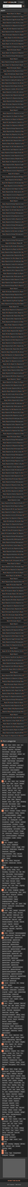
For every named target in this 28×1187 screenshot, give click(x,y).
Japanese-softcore (10, 270)
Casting (10, 817)
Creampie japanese (20, 264)
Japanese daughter (19, 164)
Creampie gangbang (7, 829)
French (14, 876)
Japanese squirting (18, 95)
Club (14, 817)
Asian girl (17, 394)
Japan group (21, 312)
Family (8, 333)
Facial (7, 881)
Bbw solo (10, 790)
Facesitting (5, 872)
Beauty (9, 587)
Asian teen (20, 772)
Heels (3, 915)
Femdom (16, 867)
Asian (8, 309)
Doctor (9, 844)
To (12, 560)
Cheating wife (14, 819)
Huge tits (10, 924)
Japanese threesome (18, 967)
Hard (14, 917)
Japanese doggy (10, 19)
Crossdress (15, 824)
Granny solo (11, 906)
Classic (14, 826)
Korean (6, 983)
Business (23, 795)
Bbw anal (20, 788)
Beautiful (4, 801)
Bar (16, 808)
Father (18, 883)
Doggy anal (21, 849)
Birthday (4, 792)
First (8, 878)
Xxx (14, 258)
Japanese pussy (21, 509)
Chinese (6, 810)
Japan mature (17, 315)
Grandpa (22, 890)
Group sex (13, 894)
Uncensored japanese (17, 660)
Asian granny (20, 761)
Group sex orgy (13, 892)
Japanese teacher (6, 960)
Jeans (13, 960)
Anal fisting (5, 767)
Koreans (19, 527)
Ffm (24, 872)
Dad (6, 842)
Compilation (11, 813)
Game (20, 903)
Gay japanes (20, 246)
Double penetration (7, 853)
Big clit (19, 792)
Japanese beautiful (18, 503)
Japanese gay (18, 143)
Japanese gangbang (10, 80)
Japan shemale (18, 86)
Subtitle (21, 185)
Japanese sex (17, 548)
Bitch (12, 808)
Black (13, 799)
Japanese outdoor (10, 107)
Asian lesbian (12, 747)
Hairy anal (4, 917)
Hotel (15, 912)
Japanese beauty (9, 503)
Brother (19, 797)
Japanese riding (11, 71)
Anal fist (14, 758)
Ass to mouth (5, 770)
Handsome (5, 928)
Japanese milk (9, 376)
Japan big (22, 64)
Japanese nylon (9, 140)
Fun (9, 885)
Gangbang (15, 890)
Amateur (19, 747)
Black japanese (18, 539)
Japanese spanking (18, 373)
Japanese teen (10, 116)
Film (3, 881)
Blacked (17, 785)
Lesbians (22, 987)
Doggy (18, 847)
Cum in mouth (20, 826)
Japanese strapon (10, 608)
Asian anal (12, 327)
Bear (12, 783)
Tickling (12, 651)
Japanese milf (17, 176)
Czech (20, 819)
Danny (8, 858)
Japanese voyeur (18, 409)
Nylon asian (23, 297)
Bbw (9, 781)
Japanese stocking (10, 216)
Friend (17, 881)
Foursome (8, 876)
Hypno (10, 324)
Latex (11, 987)
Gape (13, 903)
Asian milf (8, 660)
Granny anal (5, 892)
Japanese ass (18, 222)
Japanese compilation (11, 89)
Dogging (20, 856)
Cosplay (9, 122)
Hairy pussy (20, 917)
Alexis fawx (12, 767)
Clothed (19, 838)
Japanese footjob (16, 28)
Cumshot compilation (11, 835)
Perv (15, 346)
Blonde (4, 799)
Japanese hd (15, 52)
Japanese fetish (16, 104)
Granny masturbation (7, 899)
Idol (18, 303)
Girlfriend (9, 908)
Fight (3, 876)
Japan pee (20, 545)
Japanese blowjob (19, 708)
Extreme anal (12, 863)
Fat (7, 182)
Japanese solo (17, 705)
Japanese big (22, 207)
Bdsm (13, 781)
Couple (21, 824)
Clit (3, 833)
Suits (23, 249)
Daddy (3, 844)
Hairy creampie (20, 22)
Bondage (22, 781)
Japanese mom (6, 77)
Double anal (5, 849)
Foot (11, 867)
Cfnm (23, 817)
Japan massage (22, 285)
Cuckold (4, 813)
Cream (16, 831)
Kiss (18, 983)
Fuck (13, 885)
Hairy (10, 910)
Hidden (10, 912)
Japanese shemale (9, 86)
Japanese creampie (11, 22)
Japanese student (11, 101)
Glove (24, 892)
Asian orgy (17, 300)
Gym (3, 894)
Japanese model (12, 167)
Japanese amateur (16, 485)
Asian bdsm (17, 427)
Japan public (18, 617)
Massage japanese (20, 40)
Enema (6, 860)
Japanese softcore (20, 270)
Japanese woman (18, 228)
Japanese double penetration (9, 971)
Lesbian (6, 987)
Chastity (14, 146)
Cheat (18, 817)
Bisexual (4, 795)
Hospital (4, 924)
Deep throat (5, 851)
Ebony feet (5, 863)
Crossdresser (5, 822)
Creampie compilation (10, 815)
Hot (21, 915)
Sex (7, 312)
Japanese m (18, 131)
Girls (15, 37)
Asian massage (11, 761)
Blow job (16, 666)
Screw (17, 167)
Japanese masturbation (12, 554)
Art (24, 754)
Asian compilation (15, 770)
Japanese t (14, 379)
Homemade (22, 910)
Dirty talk (19, 853)
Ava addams (19, 767)
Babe (18, 804)
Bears (9, 801)
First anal (12, 881)
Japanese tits (9, 16)
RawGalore (10, 2)
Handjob (15, 910)
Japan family (21, 333)
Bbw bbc (13, 806)
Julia (21, 953)
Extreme (19, 863)
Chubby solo (5, 840)
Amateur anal (16, 231)
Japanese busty (17, 98)
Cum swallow (17, 829)
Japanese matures (18, 140)
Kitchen (10, 985)
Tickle (7, 651)
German (10, 897)
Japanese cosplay (16, 122)
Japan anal (15, 119)
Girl (16, 903)
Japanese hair (16, 16)
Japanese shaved (19, 71)
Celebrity (22, 813)
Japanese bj (22, 336)
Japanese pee (9, 98)
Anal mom (4, 774)
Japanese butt (15, 524)
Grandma (20, 894)
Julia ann (23, 949)
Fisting (8, 869)
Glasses (15, 901)
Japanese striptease (10, 158)
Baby (18, 801)
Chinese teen (8, 833)
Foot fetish (11, 872)
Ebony (11, 860)
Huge (20, 919)
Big (13, 708)
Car (8, 819)
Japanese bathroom (17, 388)
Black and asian (6, 806)
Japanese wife (9, 176)
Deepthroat (15, 844)
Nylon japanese (18, 191)
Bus (17, 781)
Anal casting (5, 754)
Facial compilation (20, 89)
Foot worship (9, 874)
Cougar (15, 509)
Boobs (19, 806)
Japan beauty (9, 83)
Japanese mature (18, 77)
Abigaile (4, 761)
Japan (8, 13)
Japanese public (9, 385)
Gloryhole (4, 897)
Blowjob (9, 788)
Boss (15, 790)
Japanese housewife (21, 602)
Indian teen (17, 935)
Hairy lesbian (5, 926)
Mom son (15, 669)
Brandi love (10, 795)
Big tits (17, 285)
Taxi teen (7, 569)
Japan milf (21, 137)
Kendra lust (12, 983)
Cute (3, 835)
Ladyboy (16, 987)
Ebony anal (16, 860)
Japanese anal (18, 31)
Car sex (4, 819)
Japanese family (14, 333)
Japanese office (6, 958)
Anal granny (12, 774)
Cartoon (24, 810)
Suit (20, 249)
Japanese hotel (16, 445)
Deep (3, 856)
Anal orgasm (5, 765)
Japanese (4, 143)
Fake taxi (4, 885)
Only (16, 179)
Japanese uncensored (20, 155)
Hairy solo (14, 919)
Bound (14, 792)
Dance (16, 842)
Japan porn (23, 291)
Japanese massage (10, 40)
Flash (17, 885)
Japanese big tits (20, 101)
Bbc (5, 781)
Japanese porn (16, 34)
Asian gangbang (6, 758)
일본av (13, 687)
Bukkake (22, 783)
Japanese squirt (9, 95)
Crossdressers (20, 92)
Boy (19, 790)
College (23, 829)
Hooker (12, 926)
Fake (3, 874)
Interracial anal (9, 935)
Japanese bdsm (15, 330)
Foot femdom (5, 883)
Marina (10, 400)
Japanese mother (10, 164)
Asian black (17, 749)
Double (13, 847)
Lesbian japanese (22, 352)
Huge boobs (19, 928)
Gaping (16, 899)
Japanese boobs (9, 261)
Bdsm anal (4, 804)
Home (10, 917)
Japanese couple (18, 149)
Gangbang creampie (20, 80)
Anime (9, 364)
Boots (3, 788)
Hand (3, 931)
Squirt (13, 143)
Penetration (18, 327)
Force (18, 869)
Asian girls (21, 684)
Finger (3, 887)
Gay (5, 890)
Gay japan (22, 560)
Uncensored (15, 43)
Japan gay (18, 197)
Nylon (15, 599)
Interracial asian (16, 497)
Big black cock (5, 808)
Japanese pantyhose (11, 219)
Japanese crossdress (12, 92)
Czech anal (10, 831)
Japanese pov (18, 475)
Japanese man (18, 608)
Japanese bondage (15, 978)
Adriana (20, 754)
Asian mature (13, 754)
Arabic (3, 779)
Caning (17, 813)
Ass (22, 745)
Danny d (9, 856)
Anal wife (9, 763)
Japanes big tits (15, 64)
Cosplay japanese (18, 457)
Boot (7, 783)
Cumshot (23, 822)
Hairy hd (22, 921)
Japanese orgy (10, 300)
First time (13, 883)
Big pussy (18, 799)
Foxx (9, 336)
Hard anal (4, 912)
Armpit (7, 545)
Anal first (4, 749)
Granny (9, 890)
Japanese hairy (16, 83)
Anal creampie (5, 751)
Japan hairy (9, 134)
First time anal (13, 887)
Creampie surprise (21, 593)
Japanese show (20, 494)
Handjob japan (12, 74)
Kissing (22, 983)
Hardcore (16, 924)
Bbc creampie (12, 804)
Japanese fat (12, 182)
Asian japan (18, 19)
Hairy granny (9, 931)
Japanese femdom (10, 31)
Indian (6, 933)
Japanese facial (15, 336)
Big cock (4, 797)
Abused (19, 751)
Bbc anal (17, 795)
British (9, 797)
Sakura (23, 448)
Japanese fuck (13, 309)
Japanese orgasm (20, 107)
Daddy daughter (6, 847)
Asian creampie (18, 451)
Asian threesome (11, 776)
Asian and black (13, 756)
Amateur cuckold (6, 772)
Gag (25, 903)
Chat (13, 173)
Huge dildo (11, 928)
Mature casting (18, 463)
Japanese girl (20, 170)
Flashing (23, 878)
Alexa (3, 776)
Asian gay (13, 751)
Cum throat (21, 835)
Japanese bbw (18, 255)
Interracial (11, 933)
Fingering (22, 885)
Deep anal (12, 851)
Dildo (23, 847)
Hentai (6, 910)
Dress (3, 858)
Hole (20, 926)
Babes (23, 806)
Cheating (4, 817)
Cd (3, 815)
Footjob (9, 28)
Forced (4, 869)
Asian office (16, 763)
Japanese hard (22, 666)
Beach (3, 785)
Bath (14, 801)
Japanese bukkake (16, 370)
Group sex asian (10, 548)
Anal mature (13, 765)
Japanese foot (8, 25)
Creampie (12, 810)
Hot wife (16, 921)
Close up (9, 137)
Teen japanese (14, 530)
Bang (8, 799)
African (8, 779)
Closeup (15, 303)
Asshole (14, 772)
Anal (6, 745)
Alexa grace (5, 756)
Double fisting (13, 849)
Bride (3, 783)
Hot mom (20, 912)
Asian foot (10, 749)
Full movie (8, 491)
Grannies (4, 906)
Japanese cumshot (17, 358)
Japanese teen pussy (17, 161)
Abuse (3, 763)
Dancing (14, 856)
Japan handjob (19, 74)
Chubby (19, 815)
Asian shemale (19, 776)
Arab (18, 745)
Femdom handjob (15, 878)
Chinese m (15, 833)
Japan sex (13, 563)
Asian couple (9, 149)
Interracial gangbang (20, 933)
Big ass (16, 783)
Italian (23, 935)
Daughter (10, 842)
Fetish (3, 878)
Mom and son (21, 669)
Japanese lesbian (20, 219)
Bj (6, 336)
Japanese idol (8, 303)
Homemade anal (6, 919)
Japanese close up (16, 134)
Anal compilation (20, 774)
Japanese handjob (19, 61)
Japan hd (22, 524)
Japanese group (17, 46)
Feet (22, 28)
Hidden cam (16, 915)
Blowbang (23, 801)
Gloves (7, 894)
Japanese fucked (10, 188)
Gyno (20, 892)
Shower (15, 376)
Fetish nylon (23, 349)
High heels (9, 915)
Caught (12, 822)
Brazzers (4, 790)
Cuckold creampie (10, 394)
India (3, 935)
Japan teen (14, 13)
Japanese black (9, 415)
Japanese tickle (18, 651)
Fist (17, 872)
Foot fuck (20, 876)
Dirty (14, 853)
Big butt (17, 158)
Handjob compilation (7, 921)
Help (16, 926)
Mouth (21, 491)
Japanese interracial (17, 645)
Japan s (19, 13)
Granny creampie (20, 906)
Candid (13, 838)
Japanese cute (11, 355)
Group (15, 897)
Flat (8, 887)
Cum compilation (6, 838)
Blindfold (21, 125)
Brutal (9, 792)
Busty (14, 797)
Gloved (4, 908)
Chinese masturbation (11, 527)
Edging (4, 865)
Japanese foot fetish (18, 25)
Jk (12, 409)
